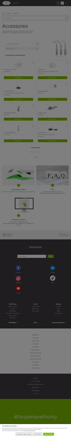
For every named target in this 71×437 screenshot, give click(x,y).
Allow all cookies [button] (48, 434)
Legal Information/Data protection (29, 430)
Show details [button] (37, 434)
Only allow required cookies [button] (24, 434)
